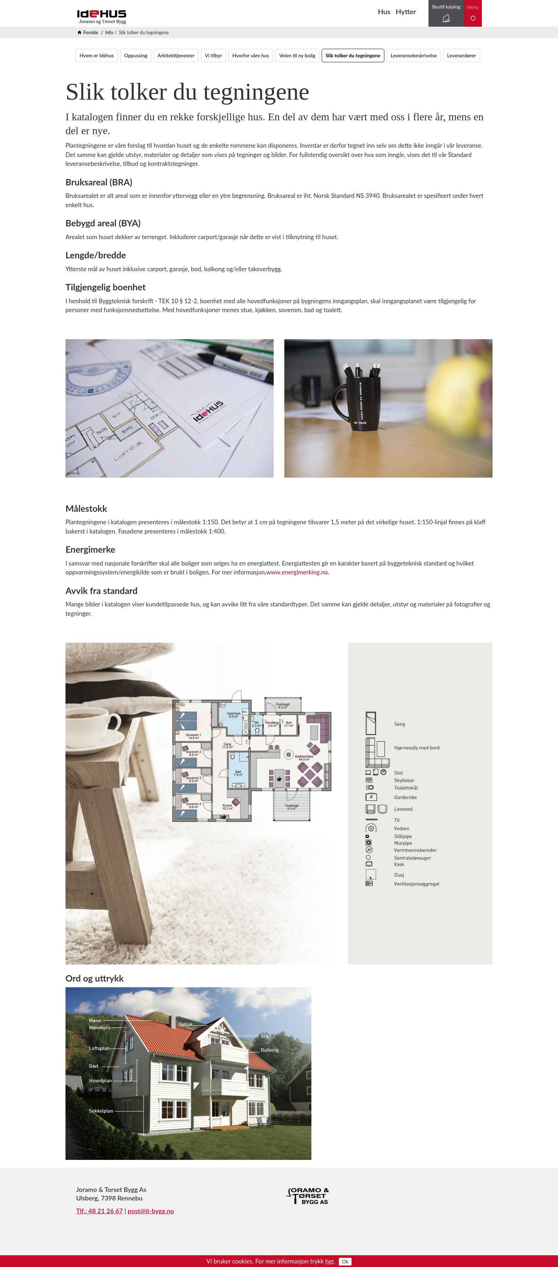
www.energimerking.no (297, 572)
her (329, 1261)
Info (109, 32)
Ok (345, 1262)
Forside (90, 32)
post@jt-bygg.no (151, 1211)
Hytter (406, 11)
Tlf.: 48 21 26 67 (99, 1211)
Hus (384, 11)
